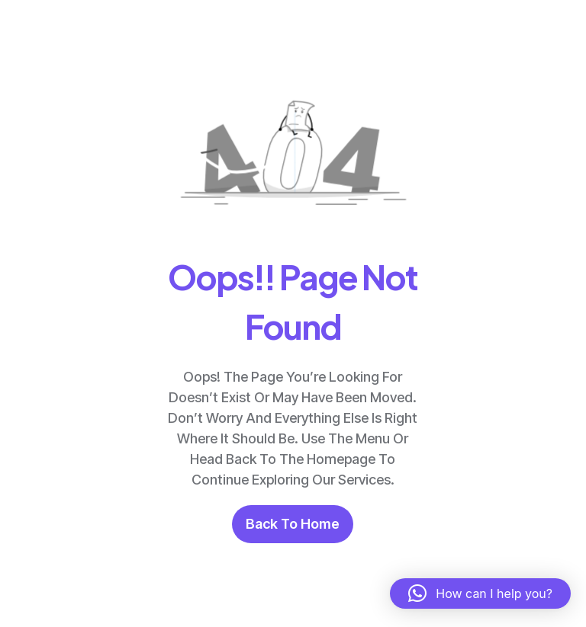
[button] (480, 593)
